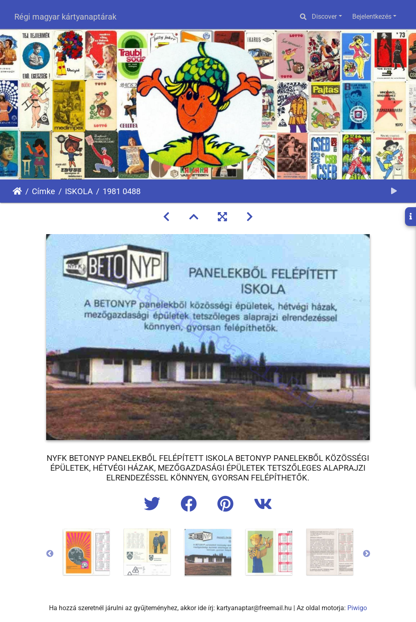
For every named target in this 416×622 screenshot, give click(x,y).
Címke (43, 191)
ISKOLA (79, 191)
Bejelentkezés (371, 16)
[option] (86, 551)
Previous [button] (50, 554)
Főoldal (17, 191)
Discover (324, 16)
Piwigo (357, 608)
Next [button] (366, 554)
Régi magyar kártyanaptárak (65, 17)
